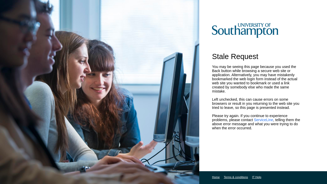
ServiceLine (263, 120)
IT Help (256, 177)
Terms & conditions (236, 177)
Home (216, 177)
